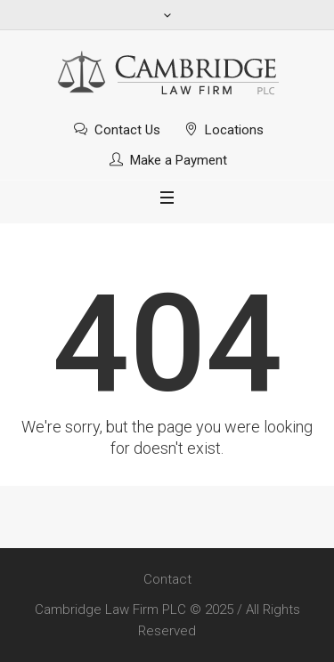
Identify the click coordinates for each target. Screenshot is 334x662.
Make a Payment (178, 160)
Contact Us (127, 130)
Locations (234, 130)
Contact (167, 579)
